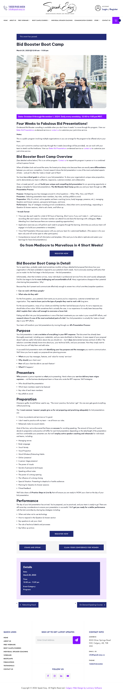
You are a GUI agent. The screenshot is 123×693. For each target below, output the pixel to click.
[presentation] (51, 650)
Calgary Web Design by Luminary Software (83, 687)
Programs (27, 589)
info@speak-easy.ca (16, 9)
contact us (55, 130)
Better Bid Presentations (25, 130)
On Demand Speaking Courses (91, 604)
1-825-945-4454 (16, 6)
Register (114, 9)
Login (105, 9)
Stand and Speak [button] (33, 547)
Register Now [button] (61, 253)
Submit (77, 640)
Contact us (62, 160)
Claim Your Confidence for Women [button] (81, 547)
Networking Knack (29, 604)
